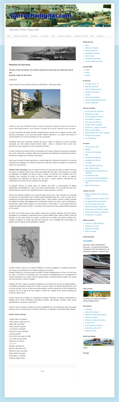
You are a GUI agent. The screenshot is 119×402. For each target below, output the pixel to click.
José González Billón (92, 130)
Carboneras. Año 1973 (93, 328)
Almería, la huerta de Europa (95, 320)
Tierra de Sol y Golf (92, 147)
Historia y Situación (21, 36)
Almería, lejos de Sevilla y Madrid (96, 209)
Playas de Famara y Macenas (95, 207)
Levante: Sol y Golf (81, 36)
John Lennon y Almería (93, 122)
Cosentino (88, 309)
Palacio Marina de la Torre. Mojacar (97, 133)
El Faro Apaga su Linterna (94, 117)
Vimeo (87, 73)
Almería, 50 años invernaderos (96, 315)
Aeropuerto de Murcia (92, 160)
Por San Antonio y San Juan (95, 204)
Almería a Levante (91, 317)
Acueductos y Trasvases (93, 215)
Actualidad (88, 241)
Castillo (87, 95)
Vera (86, 155)
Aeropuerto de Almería (93, 157)
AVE (53, 36)
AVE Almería (89, 56)
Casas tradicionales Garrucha (95, 100)
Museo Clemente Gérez (93, 89)
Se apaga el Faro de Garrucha (95, 201)
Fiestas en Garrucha (92, 92)
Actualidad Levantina (92, 53)
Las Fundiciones (91, 138)
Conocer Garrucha (64, 36)
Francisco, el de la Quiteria (94, 223)
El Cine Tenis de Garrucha (94, 111)
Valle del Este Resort (92, 185)
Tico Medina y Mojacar (93, 119)
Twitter (87, 70)
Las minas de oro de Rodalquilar (96, 178)
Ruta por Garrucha (91, 86)
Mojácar (88, 149)
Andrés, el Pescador (92, 229)
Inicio (9, 36)
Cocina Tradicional (91, 103)
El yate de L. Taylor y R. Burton (96, 127)
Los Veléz (88, 163)
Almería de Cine (90, 331)
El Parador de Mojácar (93, 135)
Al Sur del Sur (90, 323)
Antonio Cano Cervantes (93, 125)
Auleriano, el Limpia (92, 226)
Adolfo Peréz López (92, 114)
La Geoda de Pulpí (91, 175)
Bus (92, 36)
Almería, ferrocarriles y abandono (96, 212)
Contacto (100, 36)
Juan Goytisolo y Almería (94, 165)
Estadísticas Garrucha (93, 58)
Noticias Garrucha (91, 50)
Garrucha (34, 36)
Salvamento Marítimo (92, 97)
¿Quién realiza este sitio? (94, 61)
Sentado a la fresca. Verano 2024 (96, 199)
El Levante (44, 36)
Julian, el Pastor (90, 231)
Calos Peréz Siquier (92, 312)
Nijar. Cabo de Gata (92, 168)
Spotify (87, 75)
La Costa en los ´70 (92, 84)
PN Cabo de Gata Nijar (93, 152)
